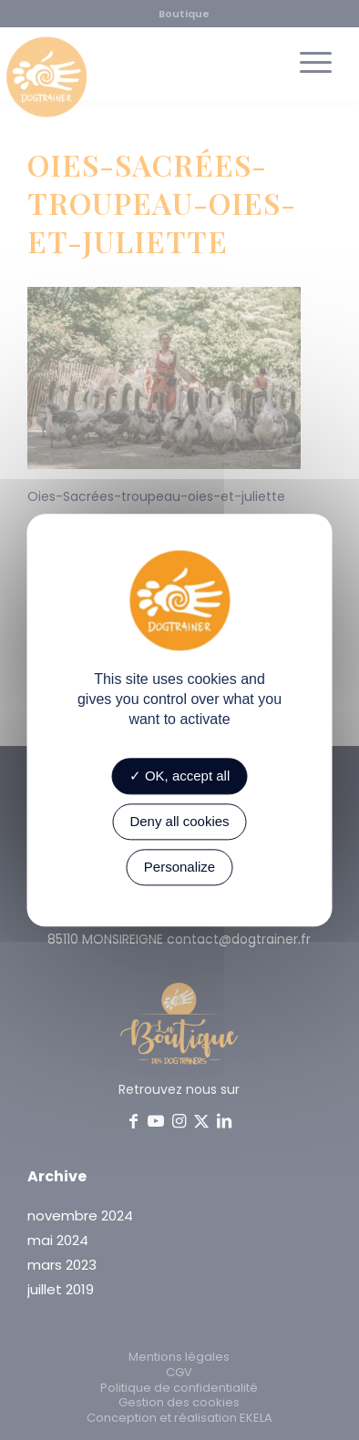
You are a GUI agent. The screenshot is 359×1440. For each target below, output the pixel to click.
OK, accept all (180, 775)
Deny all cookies (179, 821)
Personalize (179, 866)
